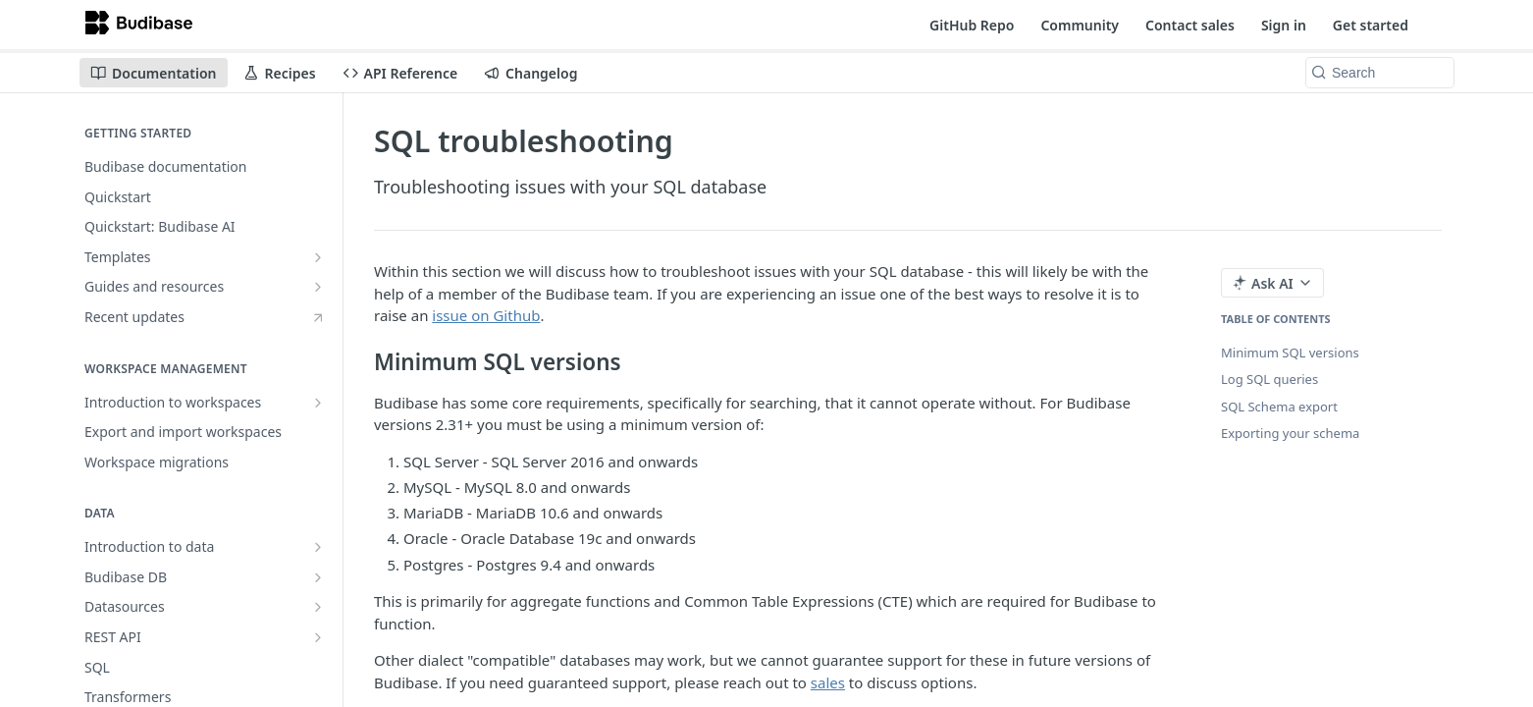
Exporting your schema (1290, 433)
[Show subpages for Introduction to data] (318, 547)
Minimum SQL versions (1290, 352)
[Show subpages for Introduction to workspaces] (318, 402)
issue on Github (486, 315)
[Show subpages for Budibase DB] (318, 577)
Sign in (1283, 25)
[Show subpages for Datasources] (318, 607)
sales (828, 682)
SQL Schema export (1279, 406)
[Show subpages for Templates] (318, 257)
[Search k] (1380, 72)
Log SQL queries (1269, 379)
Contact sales (1190, 25)
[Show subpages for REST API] (318, 637)
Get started (1370, 25)
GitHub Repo (971, 25)
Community (1079, 25)
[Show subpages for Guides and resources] (318, 287)
